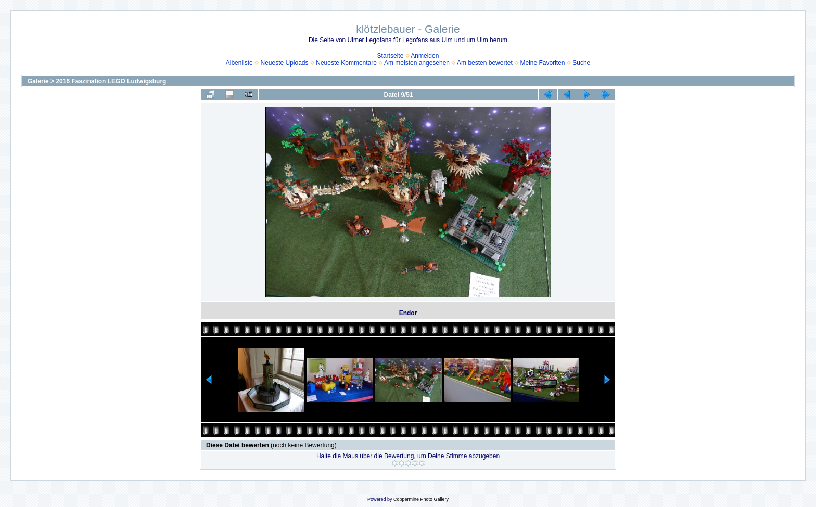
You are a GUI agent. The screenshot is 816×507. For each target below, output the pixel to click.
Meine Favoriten (542, 63)
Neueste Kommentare (346, 63)
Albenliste (239, 63)
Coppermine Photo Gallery (421, 499)
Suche (581, 63)
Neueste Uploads (284, 63)
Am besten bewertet (485, 63)
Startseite (390, 55)
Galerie (38, 81)
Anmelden (425, 55)
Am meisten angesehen (417, 63)
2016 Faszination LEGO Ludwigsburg (111, 81)
